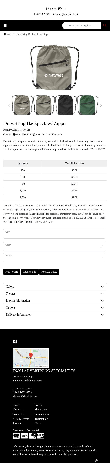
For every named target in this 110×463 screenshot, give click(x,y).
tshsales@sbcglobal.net (65, 14)
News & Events (21, 418)
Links (38, 423)
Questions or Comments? (26, 430)
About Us (18, 409)
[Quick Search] (81, 25)
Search (38, 405)
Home (16, 405)
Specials (17, 423)
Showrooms (41, 409)
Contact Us (18, 414)
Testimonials (41, 418)
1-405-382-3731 (42, 14)
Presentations (42, 414)
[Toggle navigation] (5, 25)
